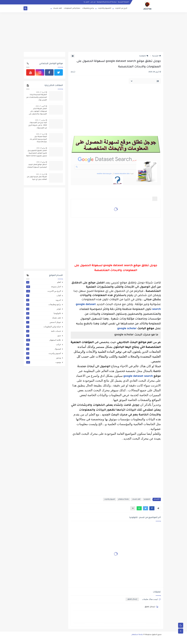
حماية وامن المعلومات (43, 326)
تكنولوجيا (143, 56)
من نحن (93, 2)
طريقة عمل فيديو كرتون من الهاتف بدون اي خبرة (37, 178)
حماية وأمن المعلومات (72, 8)
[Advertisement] (93, 32)
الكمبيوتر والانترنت (104, 8)
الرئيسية (156, 56)
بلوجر (43, 309)
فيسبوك (43, 349)
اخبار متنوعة (43, 286)
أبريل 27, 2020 (40, 92)
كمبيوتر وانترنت (109, 499)
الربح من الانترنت (121, 8)
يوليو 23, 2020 (40, 162)
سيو (43, 335)
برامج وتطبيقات (88, 8)
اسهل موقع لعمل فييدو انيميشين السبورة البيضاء (37, 166)
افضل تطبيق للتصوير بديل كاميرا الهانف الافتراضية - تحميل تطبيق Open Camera (36, 153)
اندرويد (43, 300)
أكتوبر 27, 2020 (40, 106)
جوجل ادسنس (43, 322)
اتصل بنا (86, 2)
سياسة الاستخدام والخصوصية (107, 2)
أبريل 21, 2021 (40, 174)
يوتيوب (43, 362)
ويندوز (43, 358)
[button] (151, 508)
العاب (43, 295)
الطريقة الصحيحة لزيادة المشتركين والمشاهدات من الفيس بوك (36, 97)
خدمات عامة (43, 331)
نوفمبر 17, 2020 (40, 120)
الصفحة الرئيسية (123, 2)
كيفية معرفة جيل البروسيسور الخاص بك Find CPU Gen (38, 139)
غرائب (43, 344)
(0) (73, 72)
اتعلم (43, 282)
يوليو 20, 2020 (40, 148)
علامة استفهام (123, 499)
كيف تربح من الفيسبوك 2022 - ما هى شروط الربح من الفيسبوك (37, 125)
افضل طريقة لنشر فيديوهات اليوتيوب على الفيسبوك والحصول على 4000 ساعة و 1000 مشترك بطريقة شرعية (37, 111)
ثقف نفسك (57, 8)
